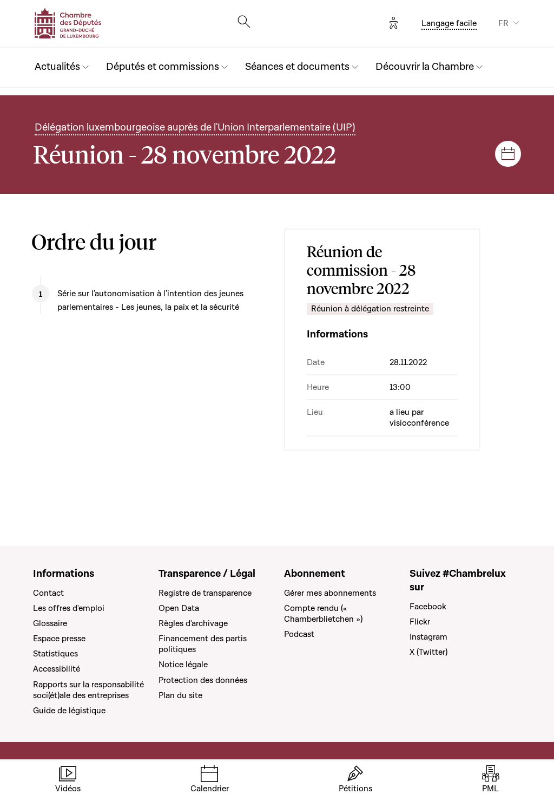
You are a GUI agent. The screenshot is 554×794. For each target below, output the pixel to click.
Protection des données (203, 680)
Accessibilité (56, 668)
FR (503, 23)
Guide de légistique (69, 710)
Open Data (179, 608)
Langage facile (449, 23)
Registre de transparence (205, 593)
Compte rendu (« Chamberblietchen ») (323, 613)
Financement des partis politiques (203, 644)
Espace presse (59, 638)
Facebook (428, 606)
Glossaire (50, 623)
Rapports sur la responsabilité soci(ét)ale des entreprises (88, 690)
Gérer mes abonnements (330, 593)
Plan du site (180, 695)
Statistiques (55, 653)
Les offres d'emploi (68, 608)
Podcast (299, 634)
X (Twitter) (428, 652)
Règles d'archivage (193, 623)
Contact (48, 593)
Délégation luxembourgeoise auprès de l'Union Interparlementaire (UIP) (195, 127)
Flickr (420, 621)
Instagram (428, 637)
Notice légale (183, 664)
